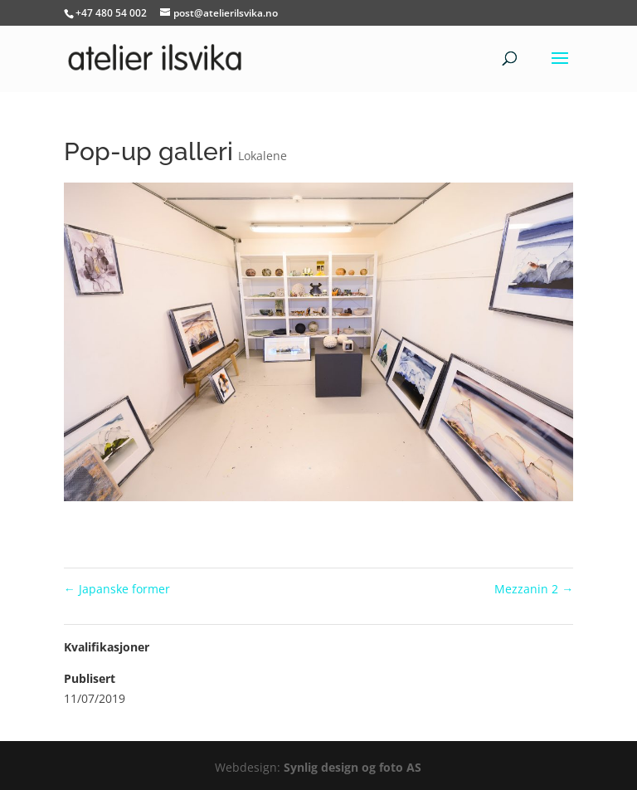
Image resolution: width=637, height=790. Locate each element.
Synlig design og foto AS (352, 767)
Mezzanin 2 (533, 589)
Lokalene (262, 155)
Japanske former (117, 589)
